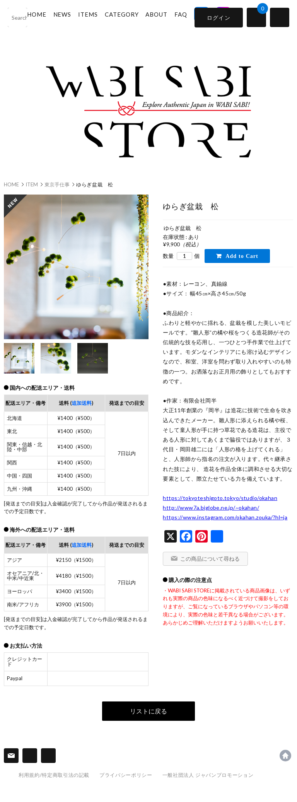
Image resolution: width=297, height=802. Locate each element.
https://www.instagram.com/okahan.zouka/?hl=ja (225, 517)
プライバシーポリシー (125, 775)
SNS (48, 755)
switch (279, 17)
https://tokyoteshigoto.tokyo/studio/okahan (220, 498)
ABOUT (163, 16)
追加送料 (82, 403)
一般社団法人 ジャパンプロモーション (208, 775)
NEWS (68, 16)
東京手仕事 (57, 184)
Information (29, 755)
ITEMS (94, 16)
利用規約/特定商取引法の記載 (54, 775)
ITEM (32, 184)
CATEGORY (128, 16)
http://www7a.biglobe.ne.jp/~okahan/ (211, 507)
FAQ (186, 16)
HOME (42, 16)
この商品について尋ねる (210, 558)
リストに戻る (148, 711)
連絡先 (11, 755)
